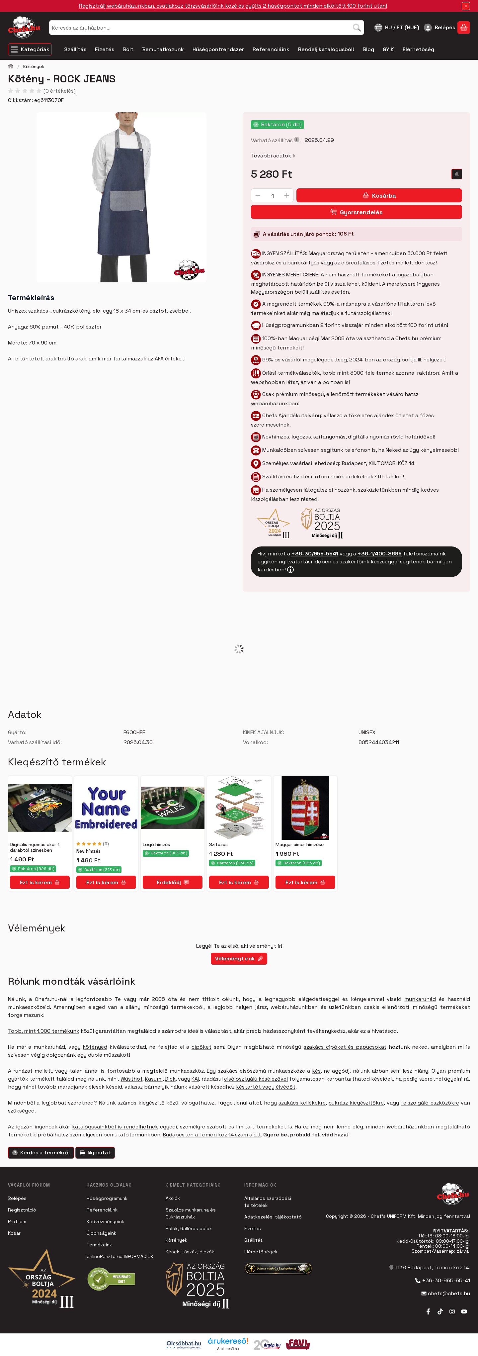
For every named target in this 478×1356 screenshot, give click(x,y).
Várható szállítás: (276, 140)
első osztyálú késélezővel (256, 1078)
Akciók (173, 1198)
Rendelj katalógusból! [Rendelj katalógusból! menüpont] (326, 49)
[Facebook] (428, 1311)
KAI (195, 1078)
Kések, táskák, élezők (190, 1252)
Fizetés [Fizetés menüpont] (104, 49)
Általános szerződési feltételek (267, 1201)
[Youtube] (464, 1311)
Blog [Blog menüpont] (368, 49)
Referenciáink (102, 1210)
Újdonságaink (101, 1233)
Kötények (33, 66)
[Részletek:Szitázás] (239, 808)
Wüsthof (131, 1078)
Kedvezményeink (105, 1221)
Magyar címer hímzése (300, 844)
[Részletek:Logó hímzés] (172, 808)
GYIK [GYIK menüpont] (388, 49)
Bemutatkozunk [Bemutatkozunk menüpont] (163, 49)
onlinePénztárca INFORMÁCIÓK (120, 1256)
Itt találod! (391, 476)
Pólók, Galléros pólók (189, 1228)
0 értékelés (60, 90)
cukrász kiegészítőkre (356, 1102)
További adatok (273, 155)
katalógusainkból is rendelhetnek (115, 1126)
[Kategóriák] (30, 49)
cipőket (201, 1046)
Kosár (14, 1233)
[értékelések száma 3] (92, 844)
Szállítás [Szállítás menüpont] (75, 49)
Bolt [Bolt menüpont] (128, 49)
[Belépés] (439, 27)
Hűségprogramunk (107, 1198)
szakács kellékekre (302, 1102)
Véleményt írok (239, 958)
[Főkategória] (10, 67)
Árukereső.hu (228, 1349)
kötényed (95, 1046)
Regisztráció (22, 1210)
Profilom (17, 1221)
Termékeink (99, 1245)
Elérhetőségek (261, 1252)
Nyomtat (95, 1152)
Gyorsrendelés (356, 212)
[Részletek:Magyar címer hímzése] (305, 808)
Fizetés (252, 1228)
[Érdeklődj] (172, 882)
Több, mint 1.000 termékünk (43, 1030)
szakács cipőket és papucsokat (345, 1046)
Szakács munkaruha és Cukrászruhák (191, 1213)
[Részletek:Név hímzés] (106, 808)
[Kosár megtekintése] (463, 27)
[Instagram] (452, 1311)
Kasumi (154, 1078)
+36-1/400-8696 (380, 553)
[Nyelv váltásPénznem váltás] (397, 27)
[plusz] (287, 195)
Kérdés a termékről (41, 1152)
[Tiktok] (440, 1311)
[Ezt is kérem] (40, 882)
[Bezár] (466, 6)
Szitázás (218, 844)
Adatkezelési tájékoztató (273, 1217)
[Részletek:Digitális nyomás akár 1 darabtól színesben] (40, 808)
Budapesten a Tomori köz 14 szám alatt (212, 1134)
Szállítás (253, 1240)
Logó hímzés (156, 844)
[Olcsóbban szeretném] (456, 174)
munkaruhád (420, 999)
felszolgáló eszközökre (430, 1102)
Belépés (17, 1198)
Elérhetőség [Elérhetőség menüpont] (418, 49)
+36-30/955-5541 (314, 553)
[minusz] (258, 195)
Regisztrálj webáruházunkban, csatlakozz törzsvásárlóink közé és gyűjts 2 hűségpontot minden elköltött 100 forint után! (233, 5)
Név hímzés (88, 851)
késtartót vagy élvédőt (265, 1086)
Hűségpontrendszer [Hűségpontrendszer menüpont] (218, 49)
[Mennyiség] (272, 195)
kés (316, 1070)
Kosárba (379, 195)
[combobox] (206, 27)
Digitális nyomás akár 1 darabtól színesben (34, 847)
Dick (170, 1078)
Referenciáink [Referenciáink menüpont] (271, 49)
